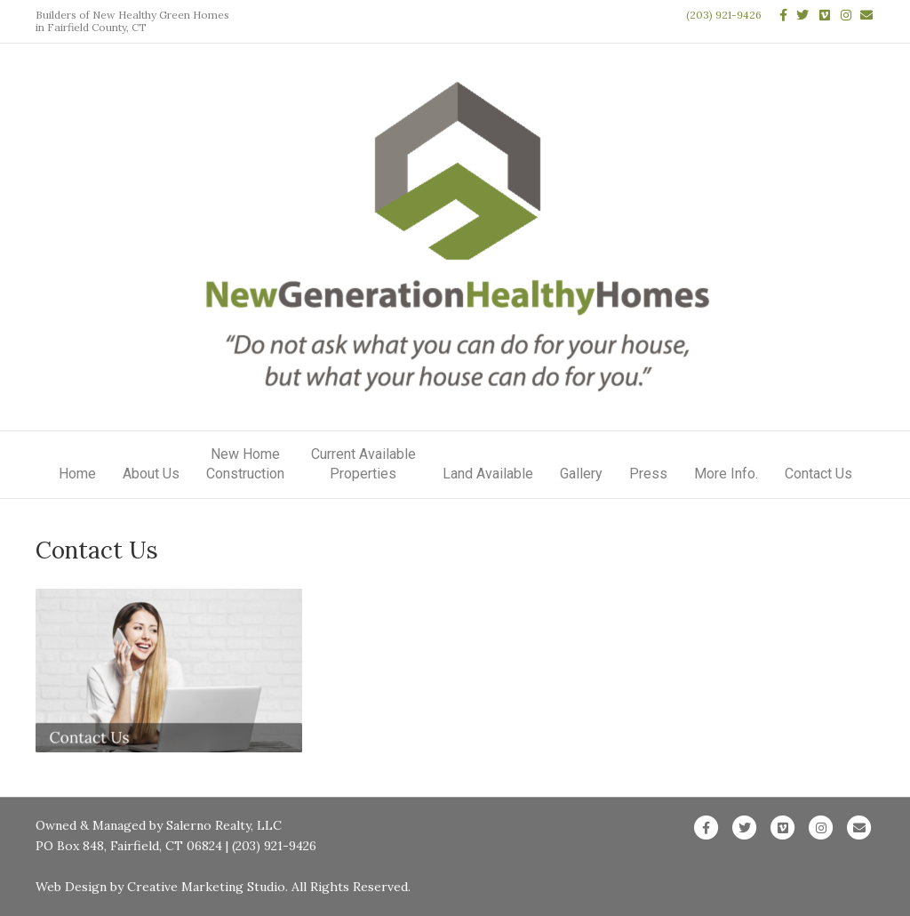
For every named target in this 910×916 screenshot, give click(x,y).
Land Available (488, 473)
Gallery (581, 473)
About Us (151, 473)
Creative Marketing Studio (206, 887)
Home (77, 473)
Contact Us (818, 473)
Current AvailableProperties (363, 464)
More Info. (726, 473)
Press (648, 473)
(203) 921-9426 (724, 14)
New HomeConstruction (245, 464)
